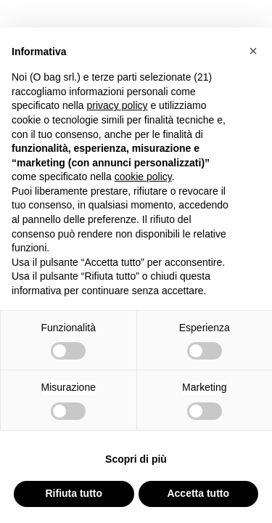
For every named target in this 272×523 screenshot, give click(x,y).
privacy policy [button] (117, 105)
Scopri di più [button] (136, 459)
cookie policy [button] (143, 176)
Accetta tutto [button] (198, 493)
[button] (253, 50)
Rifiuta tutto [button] (73, 493)
